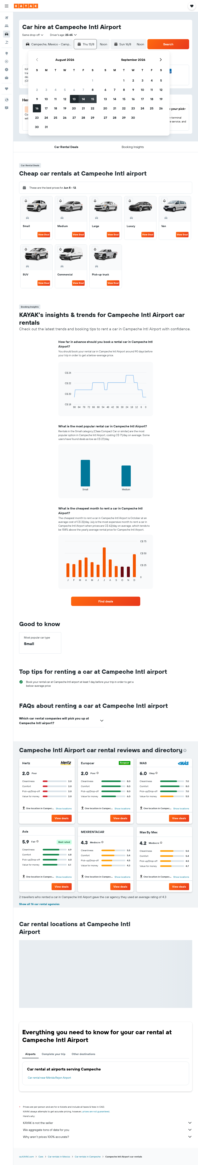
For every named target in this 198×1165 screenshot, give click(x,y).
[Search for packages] (7, 42)
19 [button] (64, 108)
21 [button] (83, 108)
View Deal (43, 234)
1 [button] (92, 80)
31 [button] (46, 127)
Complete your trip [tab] (53, 1054)
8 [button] (92, 90)
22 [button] (92, 108)
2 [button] (37, 90)
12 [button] (64, 99)
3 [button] (46, 90)
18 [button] (55, 108)
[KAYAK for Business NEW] (7, 78)
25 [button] (55, 118)
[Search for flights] (7, 18)
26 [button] (64, 118)
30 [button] (37, 127)
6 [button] (74, 90)
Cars (40, 1156)
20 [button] (74, 108)
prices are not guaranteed (95, 1111)
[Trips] (7, 89)
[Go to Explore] (7, 53)
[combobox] (33, 35)
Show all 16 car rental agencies (39, 904)
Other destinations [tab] (83, 1054)
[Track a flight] (7, 61)
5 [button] (65, 90)
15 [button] (92, 99)
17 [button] (46, 108)
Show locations (64, 808)
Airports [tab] (30, 1054)
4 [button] (55, 90)
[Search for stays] (7, 26)
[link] (105, 601)
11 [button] (55, 99)
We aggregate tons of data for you (107, 1129)
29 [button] (92, 118)
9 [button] (37, 99)
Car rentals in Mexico (59, 1156)
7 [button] (83, 90)
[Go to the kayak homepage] (26, 6)
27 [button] (74, 118)
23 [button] (37, 118)
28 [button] (83, 118)
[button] (6, 6)
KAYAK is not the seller (107, 1122)
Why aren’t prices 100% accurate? (107, 1136)
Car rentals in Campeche (88, 1156)
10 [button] (46, 99)
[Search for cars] (7, 34)
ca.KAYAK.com (26, 1156)
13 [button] (74, 99)
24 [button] (46, 118)
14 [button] (83, 99)
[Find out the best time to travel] (7, 69)
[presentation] (185, 750)
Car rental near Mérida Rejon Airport (49, 1077)
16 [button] (37, 108)
